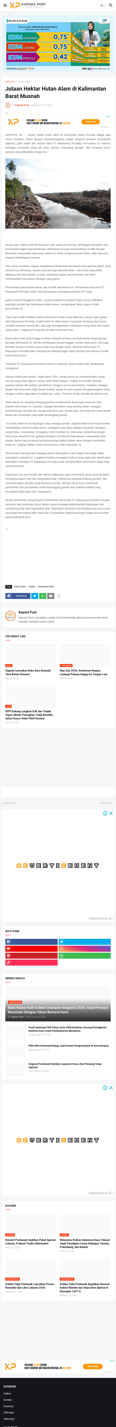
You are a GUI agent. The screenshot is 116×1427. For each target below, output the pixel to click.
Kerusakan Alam (46, 586)
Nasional (8, 1406)
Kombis (8, 1399)
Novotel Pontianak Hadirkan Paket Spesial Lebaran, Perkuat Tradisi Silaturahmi (30, 1241)
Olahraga (9, 1412)
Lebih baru (9, 803)
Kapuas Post (28, 612)
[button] (5, 5)
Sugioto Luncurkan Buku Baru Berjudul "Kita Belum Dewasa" (28, 672)
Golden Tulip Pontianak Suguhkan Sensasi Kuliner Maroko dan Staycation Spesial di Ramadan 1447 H (85, 1288)
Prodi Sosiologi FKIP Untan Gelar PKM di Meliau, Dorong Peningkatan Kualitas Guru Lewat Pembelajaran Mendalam (68, 1029)
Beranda (10, 81)
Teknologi (9, 1418)
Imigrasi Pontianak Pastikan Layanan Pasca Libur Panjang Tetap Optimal (65, 1066)
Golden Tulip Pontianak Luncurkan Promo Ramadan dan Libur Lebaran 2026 (29, 1286)
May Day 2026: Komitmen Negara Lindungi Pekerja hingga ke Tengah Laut (83, 672)
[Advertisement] (58, 556)
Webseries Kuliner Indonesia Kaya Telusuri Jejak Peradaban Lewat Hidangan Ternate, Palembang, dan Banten (85, 1243)
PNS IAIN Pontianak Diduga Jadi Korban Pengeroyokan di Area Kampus (69, 1045)
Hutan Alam (24, 81)
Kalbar (32, 586)
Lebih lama (106, 803)
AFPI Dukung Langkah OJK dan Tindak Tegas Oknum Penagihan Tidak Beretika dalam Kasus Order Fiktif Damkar (29, 715)
